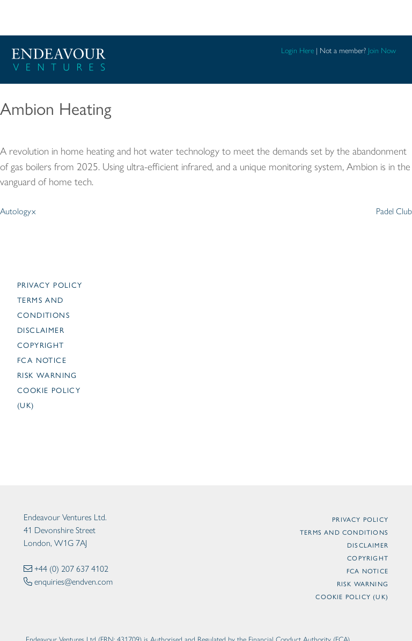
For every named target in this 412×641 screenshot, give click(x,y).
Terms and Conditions (344, 532)
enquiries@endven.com (73, 582)
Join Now (382, 50)
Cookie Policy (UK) (351, 596)
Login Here (297, 50)
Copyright (40, 344)
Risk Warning (47, 374)
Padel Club (394, 211)
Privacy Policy (50, 284)
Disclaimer (40, 329)
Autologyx (18, 211)
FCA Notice (42, 359)
